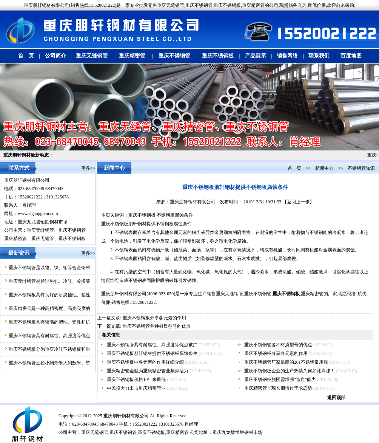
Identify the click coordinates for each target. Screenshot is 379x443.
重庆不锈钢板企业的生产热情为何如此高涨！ (289, 370)
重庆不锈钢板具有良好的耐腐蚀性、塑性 (49, 294)
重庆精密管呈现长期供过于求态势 (278, 388)
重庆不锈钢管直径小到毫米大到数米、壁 (49, 363)
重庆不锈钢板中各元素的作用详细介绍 (145, 362)
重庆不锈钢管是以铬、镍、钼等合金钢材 (49, 267)
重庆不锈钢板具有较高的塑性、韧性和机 (49, 322)
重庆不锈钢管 (174, 56)
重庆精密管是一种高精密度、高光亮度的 (49, 308)
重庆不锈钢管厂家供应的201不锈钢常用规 (286, 362)
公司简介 (55, 56)
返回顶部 (336, 397)
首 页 (26, 56)
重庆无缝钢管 (92, 56)
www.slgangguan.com (38, 213)
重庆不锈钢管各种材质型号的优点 (157, 326)
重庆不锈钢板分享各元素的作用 (154, 318)
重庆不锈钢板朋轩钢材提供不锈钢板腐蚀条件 (152, 353)
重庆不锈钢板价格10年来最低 (136, 379)
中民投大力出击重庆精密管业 (136, 388)
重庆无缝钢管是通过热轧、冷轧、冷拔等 (49, 281)
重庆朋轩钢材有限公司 (26, 180)
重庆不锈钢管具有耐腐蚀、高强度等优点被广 (152, 344)
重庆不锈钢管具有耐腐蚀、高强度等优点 (49, 335)
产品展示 (255, 56)
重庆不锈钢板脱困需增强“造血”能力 (280, 379)
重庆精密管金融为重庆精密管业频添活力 (147, 370)
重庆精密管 (132, 56)
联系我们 (319, 56)
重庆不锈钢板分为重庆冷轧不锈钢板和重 (49, 349)
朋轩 (117, 415)
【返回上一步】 (298, 201)
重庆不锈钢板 (218, 56)
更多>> (88, 168)
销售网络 (287, 56)
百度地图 (351, 56)
